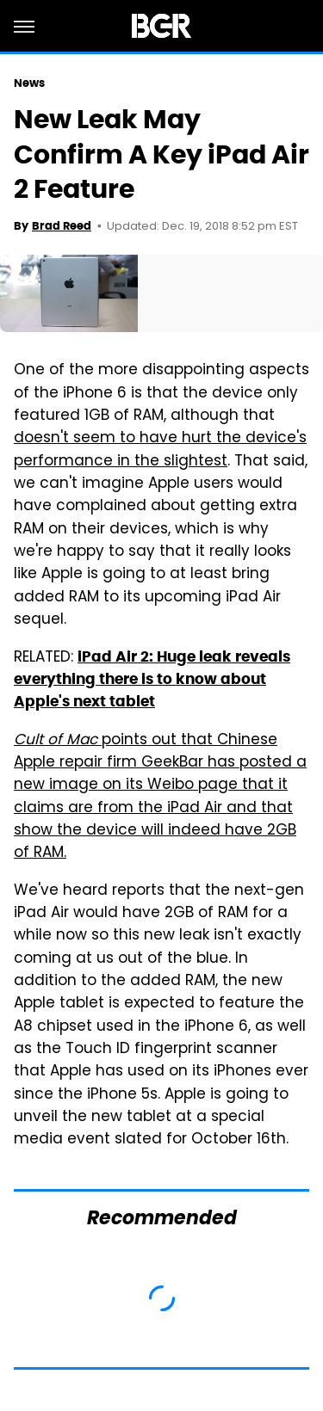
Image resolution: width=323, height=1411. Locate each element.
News (29, 83)
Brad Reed (61, 226)
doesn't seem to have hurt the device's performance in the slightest (160, 450)
